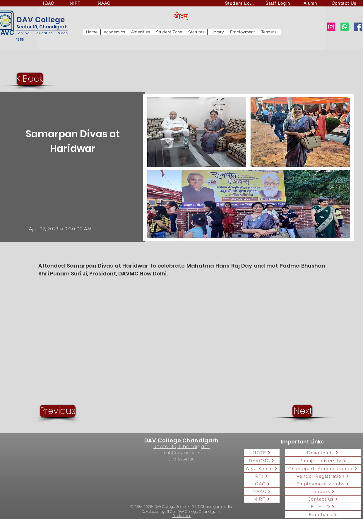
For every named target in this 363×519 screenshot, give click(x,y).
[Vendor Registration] (323, 476)
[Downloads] (323, 453)
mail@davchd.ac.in (181, 452)
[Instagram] (331, 27)
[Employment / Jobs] (323, 484)
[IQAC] (49, 3)
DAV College (40, 20)
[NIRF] (76, 3)
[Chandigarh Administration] (323, 468)
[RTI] (262, 476)
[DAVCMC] (262, 461)
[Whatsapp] (344, 27)
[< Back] (30, 79)
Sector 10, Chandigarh (42, 27)
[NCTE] (262, 453)
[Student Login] (241, 3)
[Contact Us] (345, 3)
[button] (114, 32)
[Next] (302, 411)
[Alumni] (311, 3)
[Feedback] (323, 514)
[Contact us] (323, 499)
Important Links (302, 441)
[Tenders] (323, 491)
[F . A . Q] (323, 507)
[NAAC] (105, 3)
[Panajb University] (323, 461)
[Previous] (58, 411)
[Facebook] (358, 27)
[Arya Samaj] (262, 468)
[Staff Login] (278, 3)
